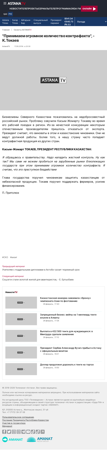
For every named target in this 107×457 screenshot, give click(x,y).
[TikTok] (33, 431)
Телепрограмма (60, 8)
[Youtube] (28, 431)
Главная (6, 30)
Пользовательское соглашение (18, 417)
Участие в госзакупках (14, 423)
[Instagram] (13, 431)
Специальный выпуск (41, 21)
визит (14, 257)
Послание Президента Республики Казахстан (25, 420)
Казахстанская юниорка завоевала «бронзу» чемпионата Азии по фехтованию (65, 299)
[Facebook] (4, 431)
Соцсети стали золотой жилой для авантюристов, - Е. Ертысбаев (37, 279)
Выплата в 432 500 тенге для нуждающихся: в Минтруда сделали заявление (66, 333)
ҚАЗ (5, 14)
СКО (6, 257)
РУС (10, 14)
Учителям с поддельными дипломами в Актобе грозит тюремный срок (41, 269)
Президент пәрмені (56, 21)
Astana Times (5, 21)
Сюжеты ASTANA (22, 30)
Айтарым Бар (25, 21)
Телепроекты (29, 8)
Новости (15, 8)
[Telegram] (23, 431)
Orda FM (75, 8)
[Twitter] (9, 431)
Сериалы (44, 8)
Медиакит (7, 426)
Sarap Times (15, 21)
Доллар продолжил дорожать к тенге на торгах (67, 364)
